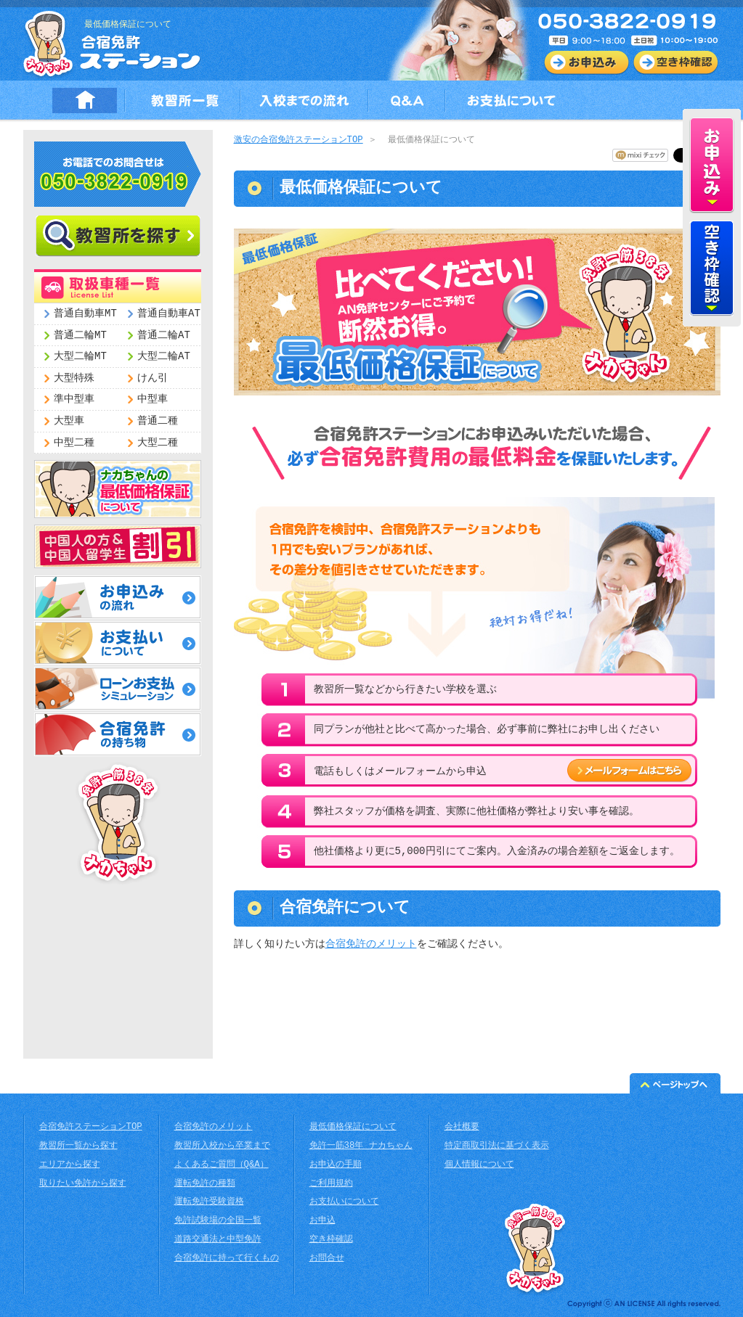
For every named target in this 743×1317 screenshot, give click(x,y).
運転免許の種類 (204, 1184)
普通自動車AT (168, 314)
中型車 (152, 399)
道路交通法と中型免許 (217, 1240)
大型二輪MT (80, 357)
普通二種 (157, 421)
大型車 (69, 421)
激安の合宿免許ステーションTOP (298, 140)
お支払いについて (344, 1202)
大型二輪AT (163, 357)
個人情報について (479, 1165)
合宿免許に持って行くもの (226, 1258)
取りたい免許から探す (82, 1184)
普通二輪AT (163, 335)
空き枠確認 (331, 1240)
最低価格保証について (353, 1127)
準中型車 (74, 399)
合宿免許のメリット (371, 944)
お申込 (322, 1221)
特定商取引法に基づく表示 (496, 1146)
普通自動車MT (85, 314)
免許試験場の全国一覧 (217, 1221)
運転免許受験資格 (209, 1202)
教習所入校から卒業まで (222, 1146)
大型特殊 (74, 378)
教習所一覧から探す (78, 1146)
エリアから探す (69, 1165)
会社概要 (461, 1127)
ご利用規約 (331, 1184)
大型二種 (157, 443)
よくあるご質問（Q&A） (221, 1165)
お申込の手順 (335, 1165)
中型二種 (74, 443)
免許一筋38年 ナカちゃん (361, 1146)
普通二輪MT (80, 335)
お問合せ (326, 1258)
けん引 (152, 378)
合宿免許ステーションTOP (90, 1127)
